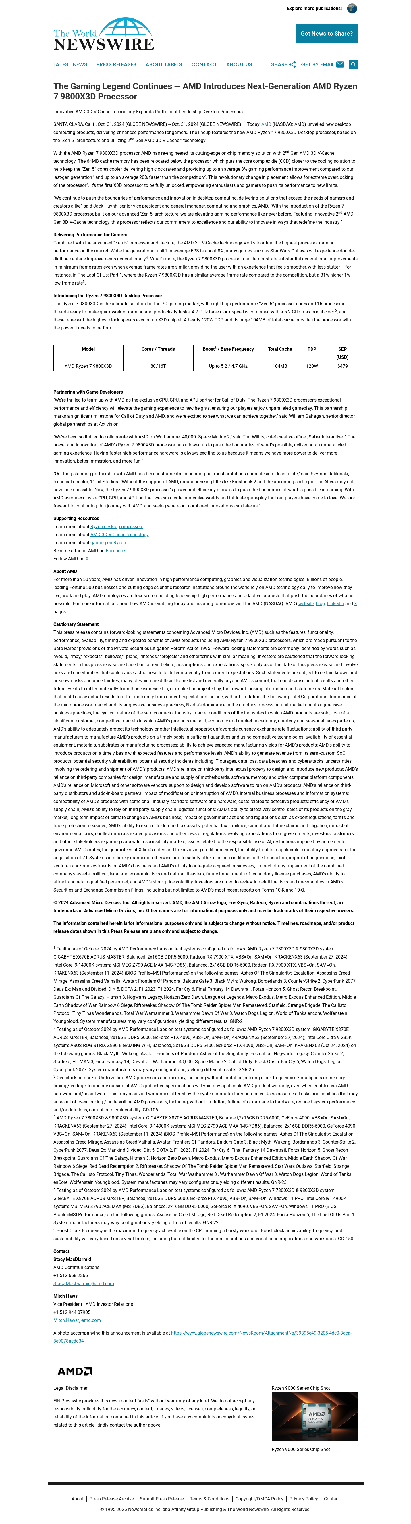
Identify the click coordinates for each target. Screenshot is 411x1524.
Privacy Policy (304, 1499)
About (78, 1499)
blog (320, 603)
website (306, 603)
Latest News (70, 64)
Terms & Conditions (209, 1499)
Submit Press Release (162, 1499)
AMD (266, 124)
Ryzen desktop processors (116, 526)
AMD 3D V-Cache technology (119, 534)
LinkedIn (335, 603)
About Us (239, 64)
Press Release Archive (112, 1499)
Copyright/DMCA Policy (259, 1499)
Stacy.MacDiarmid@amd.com (83, 1283)
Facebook (116, 550)
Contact (204, 64)
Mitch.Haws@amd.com (77, 1320)
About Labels (164, 64)
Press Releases (116, 64)
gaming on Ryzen (108, 542)
